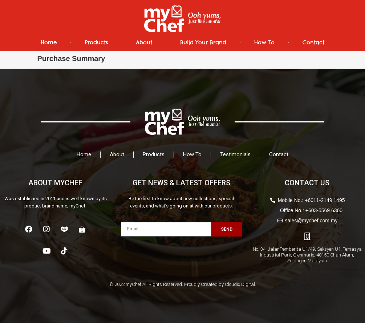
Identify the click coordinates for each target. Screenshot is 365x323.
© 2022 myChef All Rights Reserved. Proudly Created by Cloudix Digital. (182, 284)
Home (49, 42)
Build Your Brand (203, 42)
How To (264, 42)
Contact (313, 42)
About (144, 42)
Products (96, 42)
